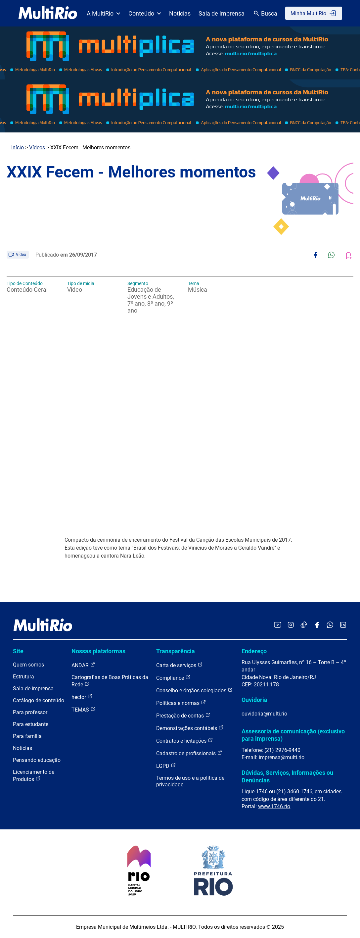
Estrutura (23, 676)
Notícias (180, 13)
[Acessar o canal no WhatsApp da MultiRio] (330, 625)
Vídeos (37, 147)
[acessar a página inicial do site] (48, 13)
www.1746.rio (274, 806)
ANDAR (83, 665)
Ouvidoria (254, 699)
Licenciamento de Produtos (33, 775)
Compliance (173, 677)
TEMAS (83, 709)
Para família (27, 736)
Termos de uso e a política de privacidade (190, 781)
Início (17, 147)
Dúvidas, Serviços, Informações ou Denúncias (287, 776)
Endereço (254, 651)
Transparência (175, 651)
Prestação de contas (183, 715)
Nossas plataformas (98, 651)
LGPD (166, 765)
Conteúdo (144, 13)
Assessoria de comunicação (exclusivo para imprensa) (293, 735)
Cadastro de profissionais (189, 753)
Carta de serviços (179, 665)
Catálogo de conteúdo (38, 700)
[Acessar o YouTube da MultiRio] (278, 625)
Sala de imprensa (33, 688)
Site (18, 651)
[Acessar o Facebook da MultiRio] (317, 625)
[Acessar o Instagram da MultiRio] (291, 625)
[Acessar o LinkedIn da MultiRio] (343, 625)
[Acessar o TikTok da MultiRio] (304, 625)
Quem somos (28, 665)
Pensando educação (37, 760)
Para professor (30, 712)
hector (82, 696)
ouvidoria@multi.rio (264, 714)
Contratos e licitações (184, 740)
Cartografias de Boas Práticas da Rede (109, 681)
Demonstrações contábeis (190, 727)
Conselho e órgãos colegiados (194, 690)
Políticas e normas (181, 702)
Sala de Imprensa (222, 13)
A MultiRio (103, 13)
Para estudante (30, 724)
